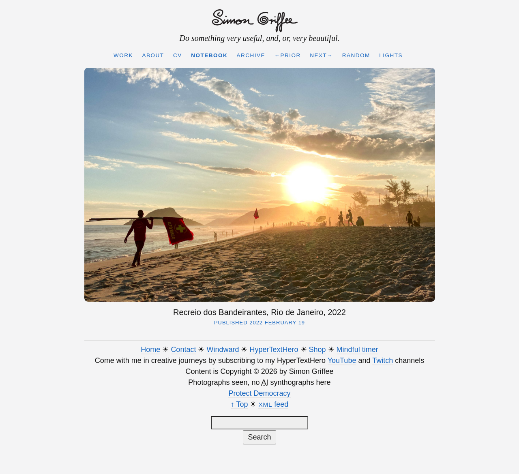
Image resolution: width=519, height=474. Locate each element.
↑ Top (239, 404)
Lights (391, 55)
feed (273, 404)
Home (150, 349)
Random (356, 55)
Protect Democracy (259, 393)
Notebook (209, 55)
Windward (222, 349)
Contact (183, 349)
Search (259, 437)
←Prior (288, 55)
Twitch (382, 360)
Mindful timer (357, 349)
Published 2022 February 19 (259, 323)
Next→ (321, 55)
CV (177, 55)
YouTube (342, 360)
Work (123, 55)
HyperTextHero (273, 349)
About (153, 55)
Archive (251, 55)
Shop (317, 349)
